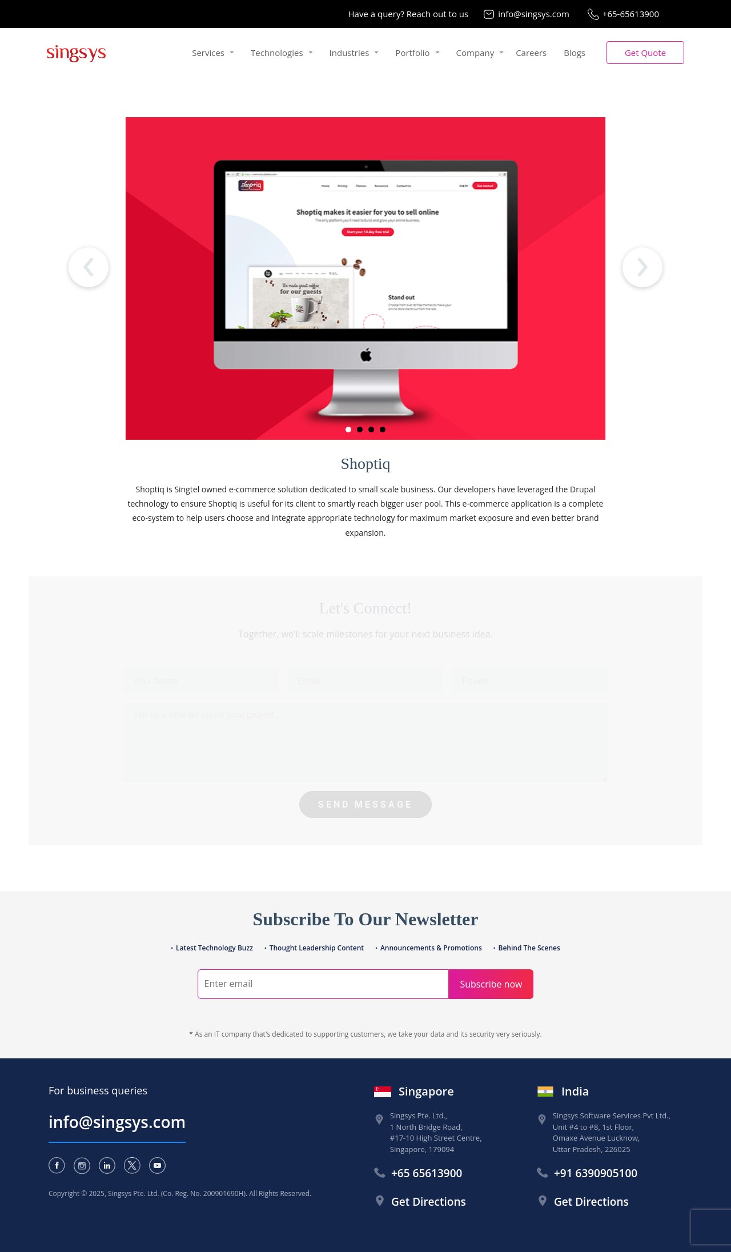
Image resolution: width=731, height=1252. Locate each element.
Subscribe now (491, 984)
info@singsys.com (533, 13)
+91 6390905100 (595, 1173)
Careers (531, 52)
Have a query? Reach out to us (408, 13)
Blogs (574, 52)
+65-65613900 (631, 13)
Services (208, 52)
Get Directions (428, 1201)
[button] (645, 53)
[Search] (323, 984)
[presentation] (89, 267)
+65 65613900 (426, 1173)
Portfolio (412, 52)
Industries (349, 52)
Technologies (277, 52)
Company (475, 52)
